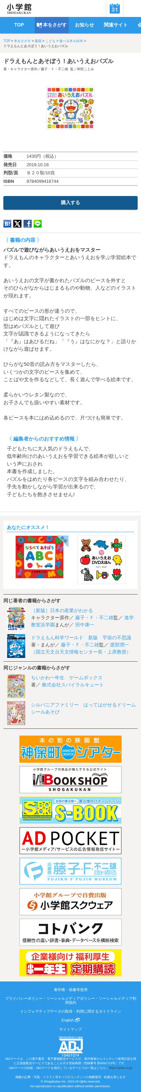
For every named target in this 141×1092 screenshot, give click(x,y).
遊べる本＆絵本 (71, 41)
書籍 (38, 41)
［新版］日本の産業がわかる (62, 610)
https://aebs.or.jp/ (120, 1068)
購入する (70, 202)
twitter (17, 224)
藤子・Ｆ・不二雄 (54, 69)
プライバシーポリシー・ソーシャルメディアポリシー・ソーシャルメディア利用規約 (70, 1000)
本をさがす (22, 41)
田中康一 (84, 624)
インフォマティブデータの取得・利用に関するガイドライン (70, 1011)
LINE (38, 224)
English (70, 1020)
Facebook (28, 224)
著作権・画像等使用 (71, 990)
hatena (7, 224)
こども (50, 41)
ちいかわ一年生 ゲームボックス (67, 677)
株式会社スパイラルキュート (73, 684)
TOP (6, 41)
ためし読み (70, 140)
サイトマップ (70, 1029)
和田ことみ (85, 69)
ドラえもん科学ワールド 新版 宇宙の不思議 (81, 637)
